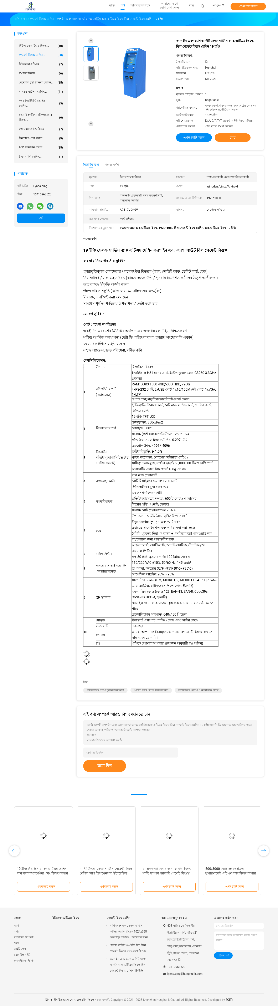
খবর (16, 943)
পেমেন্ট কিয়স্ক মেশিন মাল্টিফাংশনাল (151, 690)
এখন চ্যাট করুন (248, 6)
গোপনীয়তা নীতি (24, 960)
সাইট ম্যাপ (20, 949)
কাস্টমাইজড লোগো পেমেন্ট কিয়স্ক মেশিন (198, 690)
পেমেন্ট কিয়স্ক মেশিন (118, 918)
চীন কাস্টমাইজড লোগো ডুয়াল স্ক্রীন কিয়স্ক (69, 999)
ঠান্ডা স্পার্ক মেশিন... (41, 157)
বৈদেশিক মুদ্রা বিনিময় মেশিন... (41, 83)
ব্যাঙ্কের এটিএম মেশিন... (41, 92)
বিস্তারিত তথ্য (91, 164)
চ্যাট (40, 218)
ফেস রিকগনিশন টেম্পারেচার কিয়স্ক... (41, 117)
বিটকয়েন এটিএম (41, 64)
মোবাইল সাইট (22, 954)
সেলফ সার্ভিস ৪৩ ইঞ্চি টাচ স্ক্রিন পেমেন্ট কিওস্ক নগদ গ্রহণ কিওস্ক (128, 948)
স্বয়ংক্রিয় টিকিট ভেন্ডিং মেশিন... (41, 103)
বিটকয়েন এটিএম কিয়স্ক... (41, 46)
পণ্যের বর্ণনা (112, 164)
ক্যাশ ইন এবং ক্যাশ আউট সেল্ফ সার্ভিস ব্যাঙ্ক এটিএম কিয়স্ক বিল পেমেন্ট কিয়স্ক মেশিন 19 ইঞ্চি (128, 964)
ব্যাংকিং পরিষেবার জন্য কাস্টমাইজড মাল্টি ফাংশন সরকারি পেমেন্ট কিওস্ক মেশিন (167, 873)
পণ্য (16, 931)
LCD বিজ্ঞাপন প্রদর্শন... (41, 147)
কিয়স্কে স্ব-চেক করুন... (41, 138)
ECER (229, 999)
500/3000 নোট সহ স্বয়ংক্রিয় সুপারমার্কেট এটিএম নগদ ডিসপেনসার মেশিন (230, 873)
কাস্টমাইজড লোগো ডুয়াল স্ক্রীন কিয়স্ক (105, 690)
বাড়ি (17, 925)
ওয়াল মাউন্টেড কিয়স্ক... (41, 129)
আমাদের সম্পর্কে (24, 937)
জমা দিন (104, 765)
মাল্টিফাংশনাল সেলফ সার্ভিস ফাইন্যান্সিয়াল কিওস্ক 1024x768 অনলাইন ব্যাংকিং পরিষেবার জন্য (129, 931)
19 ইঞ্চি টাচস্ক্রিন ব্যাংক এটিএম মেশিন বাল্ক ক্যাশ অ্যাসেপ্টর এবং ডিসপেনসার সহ (42, 873)
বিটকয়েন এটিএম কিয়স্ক (65, 918)
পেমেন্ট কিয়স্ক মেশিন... (41, 55)
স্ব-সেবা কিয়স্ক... (41, 73)
